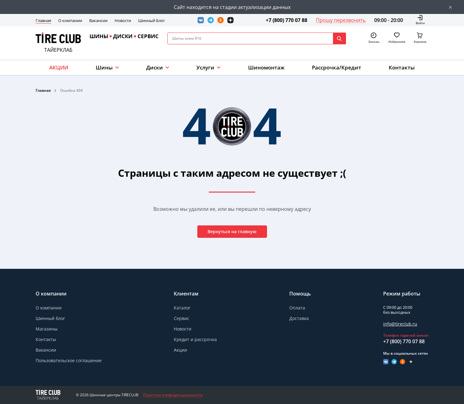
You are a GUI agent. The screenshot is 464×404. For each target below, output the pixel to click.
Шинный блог (50, 318)
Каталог (182, 308)
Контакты (402, 67)
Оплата (297, 308)
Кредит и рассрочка (195, 339)
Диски (154, 67)
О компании (70, 20)
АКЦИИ (58, 67)
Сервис (181, 318)
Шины (104, 67)
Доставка (299, 318)
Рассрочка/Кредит (336, 67)
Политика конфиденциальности (173, 395)
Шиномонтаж (266, 67)
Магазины (47, 329)
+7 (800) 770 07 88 (286, 20)
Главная (43, 20)
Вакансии (98, 20)
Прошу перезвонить (341, 20)
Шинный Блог (151, 20)
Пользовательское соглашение (69, 360)
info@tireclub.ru (400, 324)
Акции (180, 350)
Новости (123, 20)
